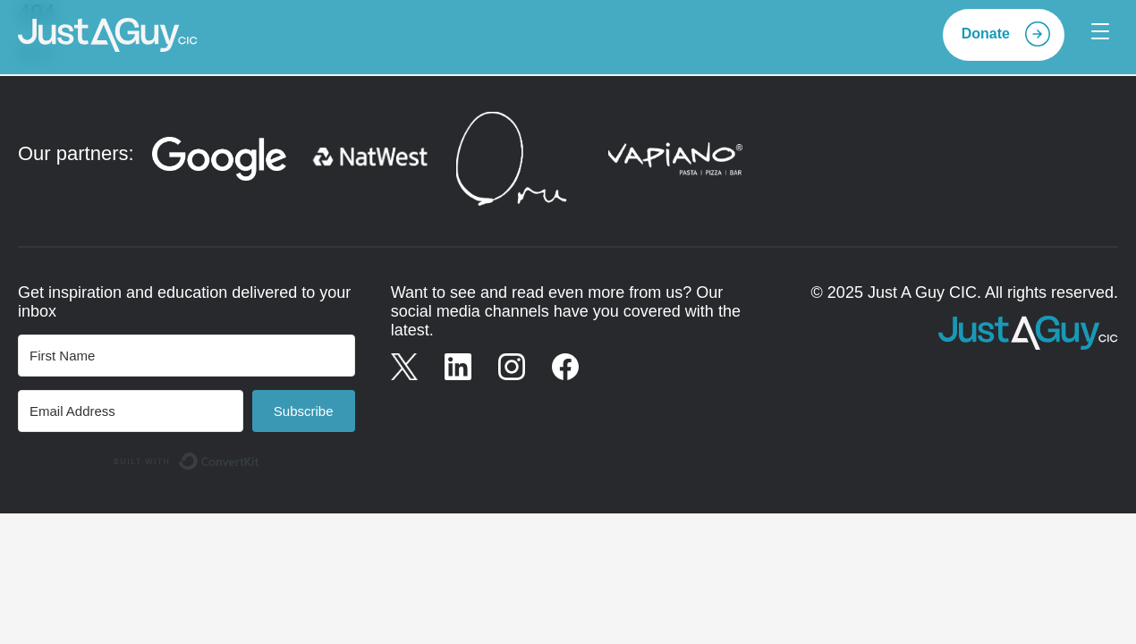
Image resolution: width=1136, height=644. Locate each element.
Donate (986, 33)
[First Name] (186, 356)
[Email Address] (130, 411)
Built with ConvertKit (259, 455)
